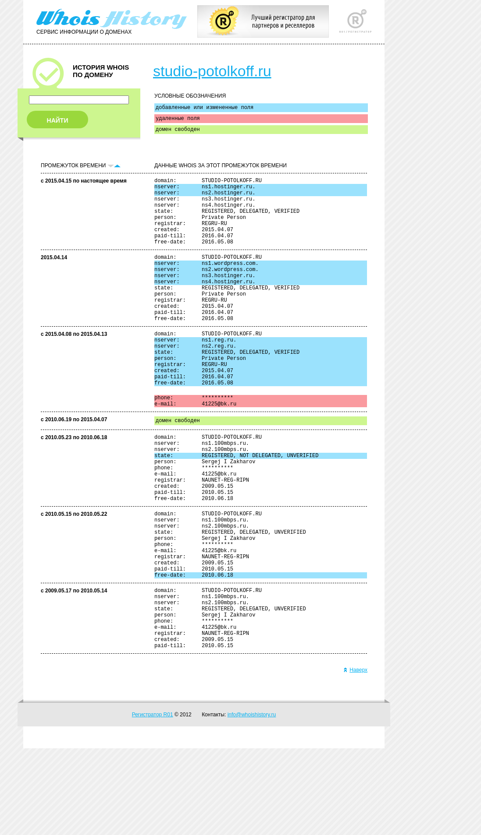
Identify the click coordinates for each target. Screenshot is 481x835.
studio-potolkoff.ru (212, 71)
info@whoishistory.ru (252, 801)
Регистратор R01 (152, 801)
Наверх (355, 757)
